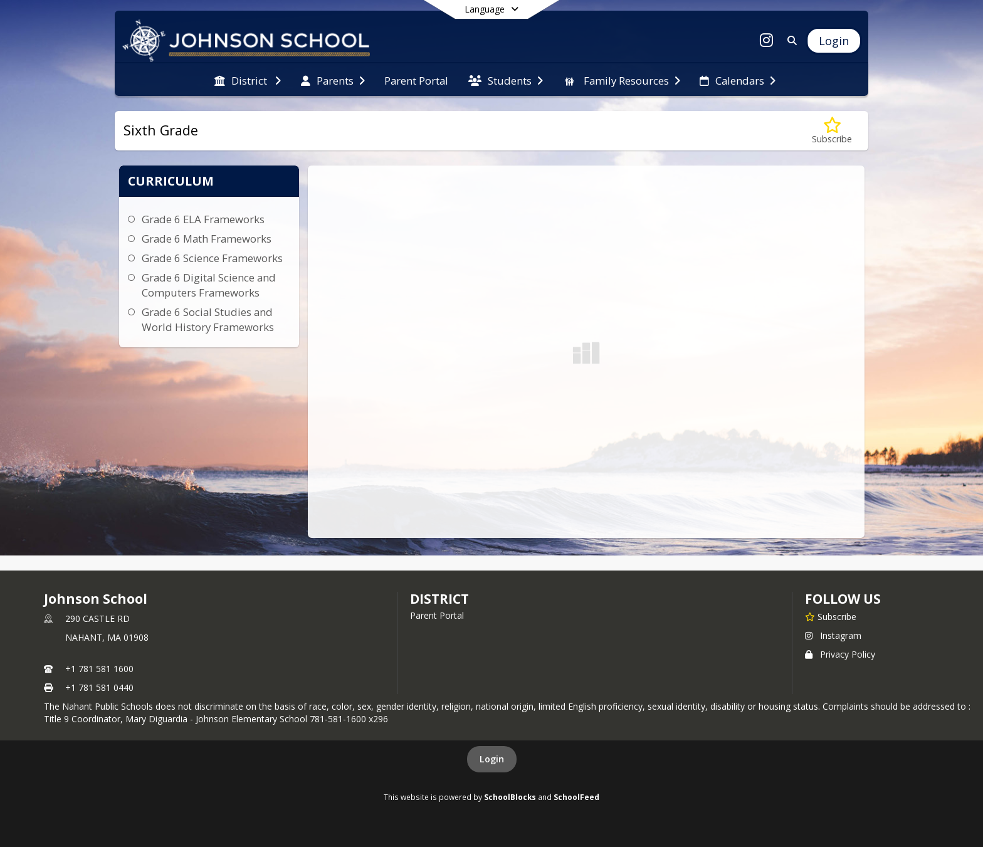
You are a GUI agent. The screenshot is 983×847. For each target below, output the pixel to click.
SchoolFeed (576, 797)
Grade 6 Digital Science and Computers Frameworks (209, 285)
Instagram (833, 635)
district (439, 599)
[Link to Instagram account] (766, 42)
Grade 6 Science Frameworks (212, 258)
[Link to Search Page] (789, 40)
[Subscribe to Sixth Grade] (831, 130)
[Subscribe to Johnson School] (830, 616)
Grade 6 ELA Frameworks (203, 219)
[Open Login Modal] (834, 41)
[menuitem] (247, 79)
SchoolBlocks (510, 797)
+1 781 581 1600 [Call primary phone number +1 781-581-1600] (99, 669)
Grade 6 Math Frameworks (206, 238)
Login (492, 759)
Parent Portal (437, 615)
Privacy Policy (840, 654)
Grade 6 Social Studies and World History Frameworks (208, 319)
